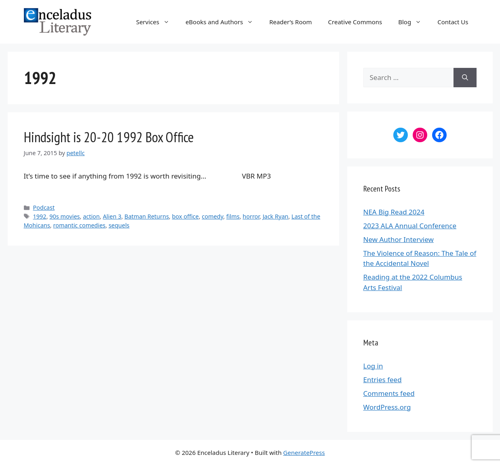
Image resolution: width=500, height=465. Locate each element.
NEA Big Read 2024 (393, 212)
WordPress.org (387, 407)
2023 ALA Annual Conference (410, 225)
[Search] (465, 77)
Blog (413, 22)
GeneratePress (304, 452)
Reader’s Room (290, 22)
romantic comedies (79, 225)
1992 (39, 216)
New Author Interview (398, 239)
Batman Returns (146, 216)
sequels (119, 225)
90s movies (64, 216)
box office (185, 216)
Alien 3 (112, 216)
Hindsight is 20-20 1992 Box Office (109, 137)
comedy (212, 216)
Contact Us (452, 22)
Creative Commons (355, 22)
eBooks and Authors (223, 22)
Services (156, 22)
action (91, 216)
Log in (373, 365)
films (233, 216)
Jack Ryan (276, 216)
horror (251, 216)
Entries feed (382, 379)
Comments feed (389, 393)
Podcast (44, 207)
